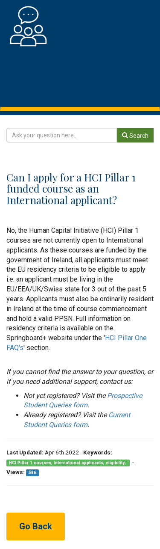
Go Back (35, 526)
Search (135, 135)
